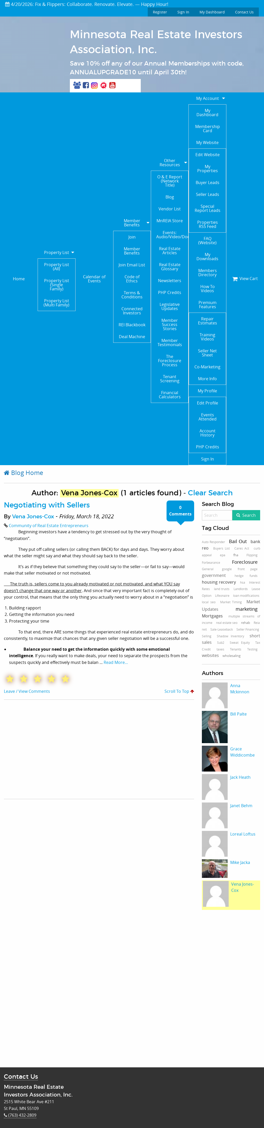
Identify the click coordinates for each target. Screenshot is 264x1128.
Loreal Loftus (242, 834)
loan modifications (246, 595)
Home (19, 279)
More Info (207, 379)
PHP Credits (169, 292)
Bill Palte (238, 714)
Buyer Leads (207, 182)
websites (210, 655)
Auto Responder (213, 542)
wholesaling (231, 655)
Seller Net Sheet (207, 353)
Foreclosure (245, 562)
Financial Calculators (170, 395)
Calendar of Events (94, 279)
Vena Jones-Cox (33, 516)
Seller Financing (247, 629)
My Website (207, 142)
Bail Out (238, 541)
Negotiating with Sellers (47, 505)
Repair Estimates (207, 321)
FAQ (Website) (207, 240)
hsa (242, 582)
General (207, 569)
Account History (208, 433)
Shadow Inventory (230, 636)
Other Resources (170, 163)
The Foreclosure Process (169, 361)
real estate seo (226, 623)
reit (204, 629)
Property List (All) (56, 267)
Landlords (241, 589)
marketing (247, 609)
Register (160, 12)
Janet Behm (241, 805)
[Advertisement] (82, 749)
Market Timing (231, 602)
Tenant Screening (169, 379)
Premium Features (208, 304)
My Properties (207, 168)
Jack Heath (240, 777)
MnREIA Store (169, 221)
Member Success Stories (169, 324)
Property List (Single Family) (56, 285)
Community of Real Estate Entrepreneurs (48, 525)
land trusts (222, 589)
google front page (240, 569)
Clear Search (210, 493)
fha (235, 555)
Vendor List (170, 209)
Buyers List (221, 548)
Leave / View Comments (27, 691)
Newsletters (169, 280)
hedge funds (246, 576)
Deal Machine (132, 336)
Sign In (183, 12)
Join (132, 237)
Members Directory (207, 272)
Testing (252, 649)
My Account (207, 98)
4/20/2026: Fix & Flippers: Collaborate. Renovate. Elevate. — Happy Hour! (86, 4)
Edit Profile (207, 403)
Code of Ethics (132, 279)
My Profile (207, 391)
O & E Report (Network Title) (169, 181)
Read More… (116, 662)
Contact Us (244, 12)
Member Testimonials (170, 342)
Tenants (235, 649)
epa (222, 555)
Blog (170, 197)
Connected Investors (132, 311)
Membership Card (207, 128)
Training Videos (207, 337)
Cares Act (241, 548)
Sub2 (220, 642)
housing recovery (219, 582)
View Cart (245, 278)
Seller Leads (207, 194)
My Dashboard (212, 12)
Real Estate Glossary (169, 267)
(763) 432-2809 (20, 1115)
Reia (257, 623)
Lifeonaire (222, 595)
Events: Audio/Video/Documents (172, 235)
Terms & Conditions (132, 295)
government (214, 575)
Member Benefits (132, 223)
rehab (245, 622)
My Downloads (207, 256)
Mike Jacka (240, 862)
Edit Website (207, 154)
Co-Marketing (207, 367)
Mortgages (212, 616)
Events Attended (208, 417)
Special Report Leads (207, 208)
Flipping (252, 555)
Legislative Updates (170, 306)
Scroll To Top (179, 691)
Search (249, 515)
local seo (209, 602)
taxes (220, 649)
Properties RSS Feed (207, 224)
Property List (56, 252)
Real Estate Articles (169, 251)
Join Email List (132, 265)
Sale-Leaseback (221, 629)
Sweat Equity (240, 642)
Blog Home (23, 472)
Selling (206, 636)
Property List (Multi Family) (56, 303)
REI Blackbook (132, 325)
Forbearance (211, 562)
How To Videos (207, 288)
